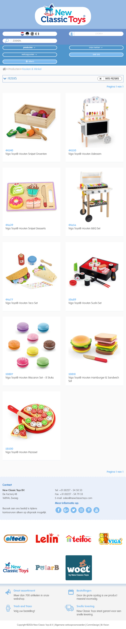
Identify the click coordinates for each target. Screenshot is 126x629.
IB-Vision (105, 625)
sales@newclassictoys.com (77, 498)
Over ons (96, 55)
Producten (29, 47)
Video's (29, 61)
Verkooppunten (30, 54)
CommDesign (92, 625)
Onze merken (96, 47)
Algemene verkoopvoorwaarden (70, 625)
